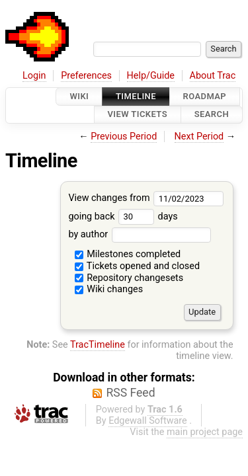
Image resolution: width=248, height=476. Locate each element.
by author (139, 234)
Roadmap (205, 96)
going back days (122, 216)
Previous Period (124, 136)
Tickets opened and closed (137, 266)
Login (34, 75)
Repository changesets (129, 278)
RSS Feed (130, 392)
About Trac (213, 75)
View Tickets (137, 115)
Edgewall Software (147, 420)
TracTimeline (97, 344)
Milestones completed (128, 254)
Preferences (86, 75)
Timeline (136, 96)
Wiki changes (109, 289)
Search (211, 115)
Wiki (79, 96)
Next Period (199, 136)
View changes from (146, 198)
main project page (205, 432)
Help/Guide (151, 75)
